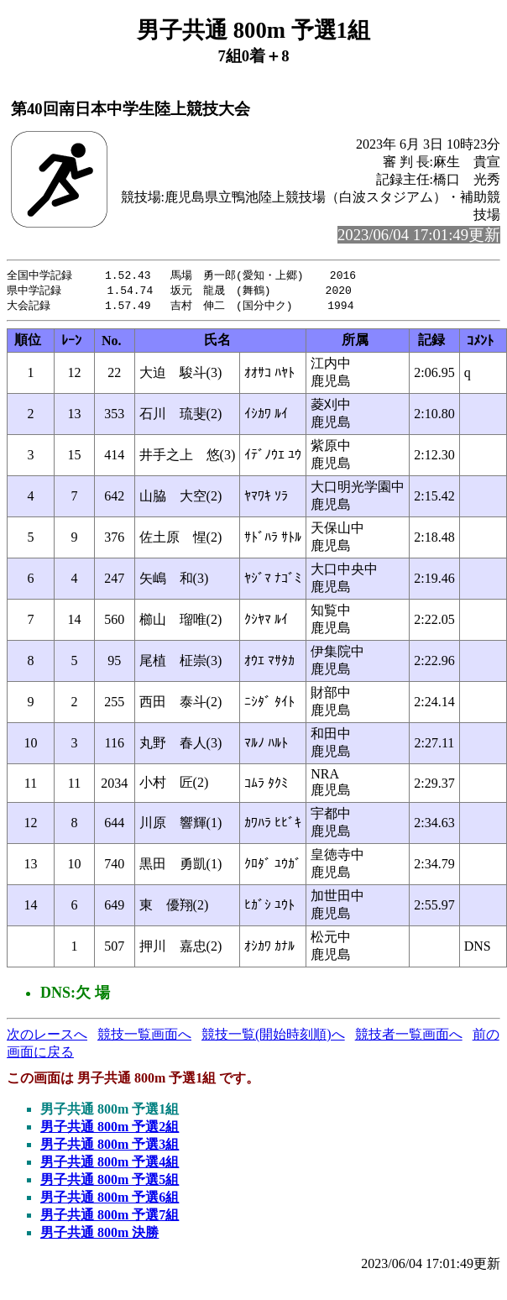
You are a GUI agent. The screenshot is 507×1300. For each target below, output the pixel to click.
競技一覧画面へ (144, 1037)
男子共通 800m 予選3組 (109, 1147)
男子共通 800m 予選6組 (109, 1200)
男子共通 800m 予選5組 (109, 1182)
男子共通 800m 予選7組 (109, 1217)
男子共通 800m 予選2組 (109, 1129)
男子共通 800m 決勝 (99, 1235)
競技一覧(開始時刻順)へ (273, 1037)
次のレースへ (47, 1037)
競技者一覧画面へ (409, 1037)
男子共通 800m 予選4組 (109, 1164)
